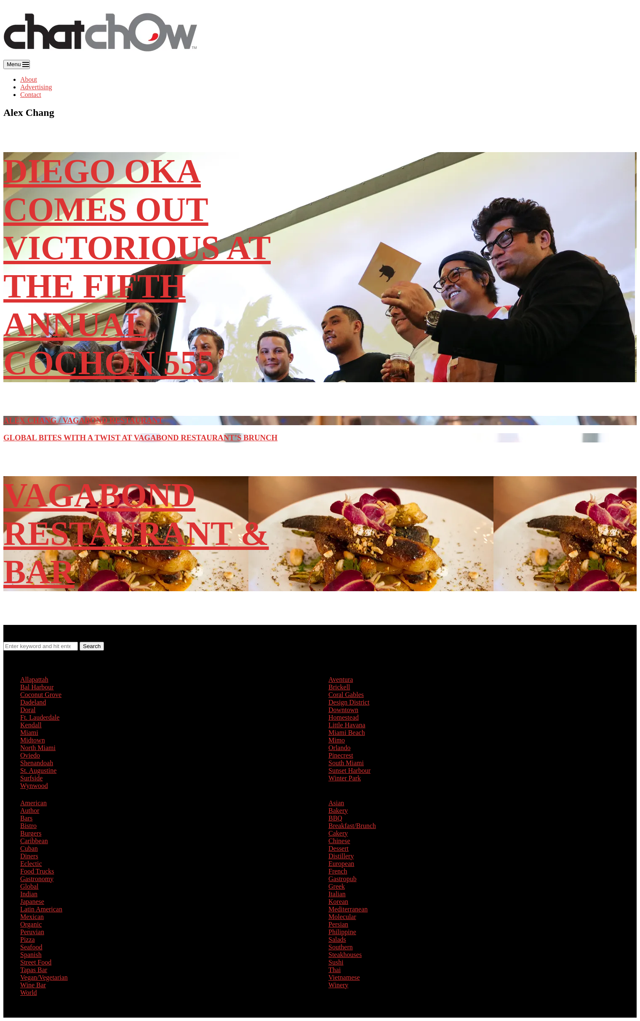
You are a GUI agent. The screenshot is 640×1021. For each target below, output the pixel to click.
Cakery (338, 833)
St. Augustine (38, 770)
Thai (334, 969)
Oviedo (30, 755)
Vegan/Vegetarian (44, 977)
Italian (337, 894)
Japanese (32, 901)
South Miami (346, 762)
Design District (348, 702)
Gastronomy (36, 878)
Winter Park (344, 778)
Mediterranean (348, 909)
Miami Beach (346, 732)
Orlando (339, 747)
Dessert (338, 848)
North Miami (38, 747)
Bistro (28, 825)
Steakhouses (345, 954)
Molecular (342, 916)
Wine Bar (33, 985)
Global (29, 886)
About (28, 79)
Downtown (343, 709)
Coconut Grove (40, 694)
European (341, 863)
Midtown (32, 740)
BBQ (335, 818)
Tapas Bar (33, 969)
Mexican (32, 916)
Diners (29, 856)
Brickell (339, 687)
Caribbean (34, 840)
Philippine (342, 931)
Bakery (338, 810)
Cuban (29, 848)
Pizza (27, 939)
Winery (338, 985)
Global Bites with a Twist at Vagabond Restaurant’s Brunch (140, 437)
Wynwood (34, 785)
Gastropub (342, 878)
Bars (26, 818)
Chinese (339, 840)
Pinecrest (340, 755)
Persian (338, 924)
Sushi (336, 962)
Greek (336, 886)
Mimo (336, 740)
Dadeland (33, 702)
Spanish (31, 954)
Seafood (31, 947)
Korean (338, 901)
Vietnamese (344, 977)
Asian (336, 803)
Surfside (31, 778)
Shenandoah (36, 762)
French (337, 871)
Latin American (41, 909)
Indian (28, 894)
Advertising (36, 87)
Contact (30, 94)
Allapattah (34, 679)
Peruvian (32, 931)
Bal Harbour (37, 687)
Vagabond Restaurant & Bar (136, 533)
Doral (27, 709)
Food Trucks (37, 871)
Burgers (30, 833)
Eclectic (31, 863)
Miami (29, 732)
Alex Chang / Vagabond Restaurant (83, 420)
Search (92, 646)
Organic (31, 924)
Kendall (31, 725)
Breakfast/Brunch (352, 825)
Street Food (35, 962)
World (28, 992)
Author (29, 810)
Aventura (340, 679)
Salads (337, 939)
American (33, 803)
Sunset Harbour (349, 770)
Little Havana (346, 725)
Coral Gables (346, 694)
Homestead (343, 717)
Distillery (341, 856)
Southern (340, 947)
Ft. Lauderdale (39, 717)
